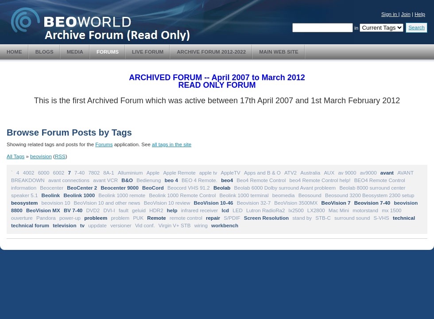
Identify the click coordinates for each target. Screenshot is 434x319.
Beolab (222, 188)
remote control (186, 218)
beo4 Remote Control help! (320, 180)
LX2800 (316, 210)
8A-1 (108, 172)
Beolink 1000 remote (121, 195)
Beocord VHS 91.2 (188, 188)
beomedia (283, 195)
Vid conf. (145, 225)
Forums (108, 51)
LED (237, 210)
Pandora (46, 218)
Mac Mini (339, 210)
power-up (70, 218)
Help (420, 14)
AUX (329, 172)
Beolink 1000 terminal (244, 195)
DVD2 (93, 210)
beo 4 (171, 180)
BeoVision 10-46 (213, 203)
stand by (302, 218)
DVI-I (109, 210)
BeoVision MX (43, 210)
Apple (153, 172)
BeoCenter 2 (82, 188)
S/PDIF (232, 218)
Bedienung (148, 180)
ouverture (22, 218)
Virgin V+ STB (175, 225)
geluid (139, 210)
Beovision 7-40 (372, 203)
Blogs (44, 51)
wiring (201, 225)
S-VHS (381, 218)
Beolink (51, 195)
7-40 (79, 172)
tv (82, 225)
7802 (94, 172)
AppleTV (230, 172)
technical (404, 218)
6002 (59, 172)
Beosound (310, 195)
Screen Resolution (266, 218)
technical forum (30, 225)
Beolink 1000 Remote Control (182, 195)
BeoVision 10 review (167, 203)
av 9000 (347, 172)
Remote (156, 218)
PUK (138, 218)
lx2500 (296, 210)
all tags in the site (171, 144)
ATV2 (290, 172)
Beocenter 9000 (119, 188)
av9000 (368, 172)
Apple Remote (179, 172)
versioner (121, 225)
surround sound (352, 218)
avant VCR (105, 180)
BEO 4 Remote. (199, 180)
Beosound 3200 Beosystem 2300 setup (370, 195)
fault (123, 210)
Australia (310, 172)
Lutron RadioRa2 (265, 210)
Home (14, 51)
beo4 (227, 180)
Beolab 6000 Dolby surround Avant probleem (285, 188)
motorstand (365, 210)
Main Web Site (278, 51)
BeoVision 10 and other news (107, 203)
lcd (225, 210)
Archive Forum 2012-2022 (211, 51)
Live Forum (147, 51)
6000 (44, 172)
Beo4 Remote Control (261, 180)
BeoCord (153, 188)
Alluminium (130, 172)
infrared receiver (199, 210)
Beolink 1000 (79, 195)
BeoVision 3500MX (296, 203)
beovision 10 (56, 203)
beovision (41, 156)
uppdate (97, 225)
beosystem (24, 203)
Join (406, 14)
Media (75, 51)
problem (120, 218)
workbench (224, 225)
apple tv (208, 172)
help (172, 210)
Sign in (390, 14)
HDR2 (156, 210)
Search (416, 27)
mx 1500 (391, 210)
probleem (95, 218)
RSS (60, 156)
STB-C (323, 218)
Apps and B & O (262, 172)
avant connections (68, 180)
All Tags (15, 156)
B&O (127, 180)
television (64, 225)
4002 (29, 172)
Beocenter (51, 188)
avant (387, 172)
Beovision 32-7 (254, 203)
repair (213, 218)
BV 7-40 (73, 210)
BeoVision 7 (336, 203)
